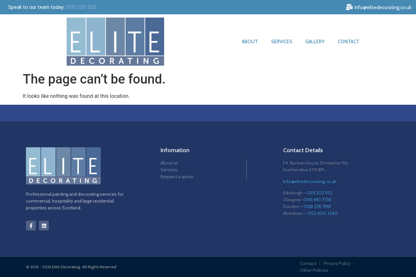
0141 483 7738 (317, 200)
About (250, 42)
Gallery (315, 42)
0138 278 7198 (317, 206)
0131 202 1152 (81, 7)
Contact (348, 42)
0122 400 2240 (322, 213)
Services (281, 42)
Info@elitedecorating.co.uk (309, 181)
